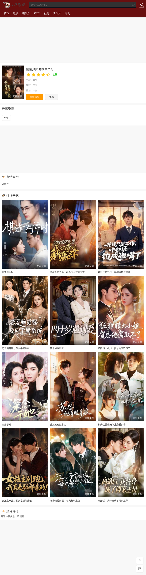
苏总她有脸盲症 (58, 424)
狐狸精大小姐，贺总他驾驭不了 (114, 348)
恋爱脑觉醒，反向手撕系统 (16, 348)
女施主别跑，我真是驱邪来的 (17, 500)
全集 (6, 117)
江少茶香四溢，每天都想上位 (65, 500)
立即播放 (34, 96)
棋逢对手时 (7, 272)
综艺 (37, 13)
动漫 (46, 13)
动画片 (57, 13)
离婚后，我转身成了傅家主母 (113, 500)
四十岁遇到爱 (57, 348)
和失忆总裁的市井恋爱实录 (112, 424)
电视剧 (26, 13)
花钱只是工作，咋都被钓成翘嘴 (114, 272)
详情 (6, 184)
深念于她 (6, 424)
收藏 (51, 96)
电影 (15, 13)
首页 (6, 13)
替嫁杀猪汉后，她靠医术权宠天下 (67, 272)
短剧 (67, 13)
